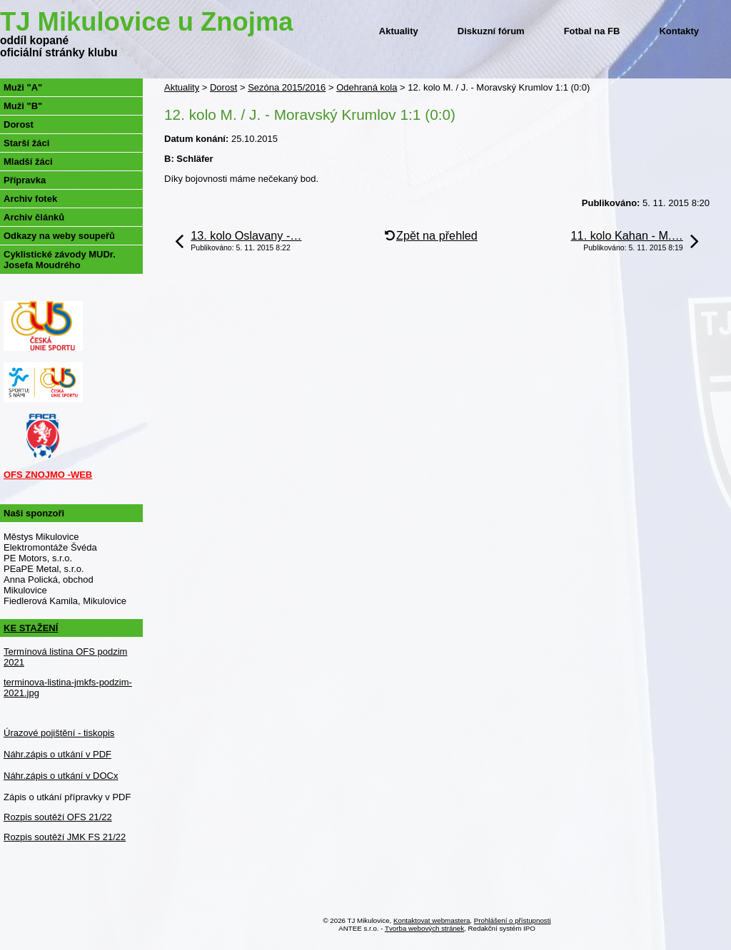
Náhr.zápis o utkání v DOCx (61, 775)
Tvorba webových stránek (424, 928)
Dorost (223, 87)
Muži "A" (23, 87)
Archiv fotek (30, 198)
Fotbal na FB (592, 31)
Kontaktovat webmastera (431, 920)
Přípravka (25, 180)
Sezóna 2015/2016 (287, 87)
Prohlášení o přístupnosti (512, 920)
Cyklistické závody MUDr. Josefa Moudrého (60, 259)
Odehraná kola (366, 87)
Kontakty (679, 31)
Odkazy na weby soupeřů (59, 235)
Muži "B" (23, 106)
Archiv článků (34, 217)
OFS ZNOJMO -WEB (48, 474)
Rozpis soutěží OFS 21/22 (58, 817)
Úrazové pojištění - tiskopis (59, 732)
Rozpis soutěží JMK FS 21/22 (65, 837)
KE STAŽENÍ (31, 628)
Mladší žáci (28, 161)
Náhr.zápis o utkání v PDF (57, 754)
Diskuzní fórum (491, 31)
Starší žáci (26, 143)
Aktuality (398, 31)
